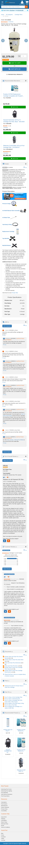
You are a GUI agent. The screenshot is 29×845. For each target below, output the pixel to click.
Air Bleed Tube (6, 217)
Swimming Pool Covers (6, 789)
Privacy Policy (4, 809)
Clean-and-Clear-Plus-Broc (11, 666)
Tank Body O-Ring (7, 224)
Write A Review (7, 569)
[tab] (14, 80)
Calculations (4, 802)
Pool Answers (4, 803)
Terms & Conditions (5, 827)
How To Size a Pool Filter (11, 705)
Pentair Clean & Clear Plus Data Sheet (14, 659)
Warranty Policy (4, 823)
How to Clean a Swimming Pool (12, 698)
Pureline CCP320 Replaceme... (21, 730)
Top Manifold (5, 238)
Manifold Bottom (6, 245)
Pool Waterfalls (4, 792)
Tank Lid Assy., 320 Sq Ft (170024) (15, 439)
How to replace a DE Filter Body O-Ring (14, 703)
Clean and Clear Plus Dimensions (13, 662)
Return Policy (4, 822)
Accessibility (4, 810)
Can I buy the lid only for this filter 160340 (12, 432)
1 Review (5, 127)
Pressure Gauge (6, 203)
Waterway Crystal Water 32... (21, 770)
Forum (2, 835)
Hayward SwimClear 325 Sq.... (8, 751)
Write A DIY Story (7, 460)
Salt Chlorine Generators (6, 794)
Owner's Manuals (5, 807)
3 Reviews (5, 153)
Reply (4, 335)
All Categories (9, 14)
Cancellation (4, 820)
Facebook (3, 836)
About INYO (3, 817)
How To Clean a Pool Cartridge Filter (13, 697)
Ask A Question (7, 326)
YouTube (3, 840)
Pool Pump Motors (5, 796)
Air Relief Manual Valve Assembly (11, 210)
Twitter (2, 838)
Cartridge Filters (18, 14)
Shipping (3, 818)
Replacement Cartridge (8, 231)
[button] (3, 40)
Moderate (5, 467)
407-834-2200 (20, 10)
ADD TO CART (15, 63)
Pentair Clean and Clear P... (8, 730)
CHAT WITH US (14, 69)
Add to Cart (14, 107)
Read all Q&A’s (7, 452)
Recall (2, 825)
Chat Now (12, 10)
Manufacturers (4, 805)
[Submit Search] (26, 7)
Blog (2, 833)
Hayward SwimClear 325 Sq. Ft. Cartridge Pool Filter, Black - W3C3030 (14, 120)
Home (2, 14)
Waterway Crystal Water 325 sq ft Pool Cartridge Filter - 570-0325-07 (13, 146)
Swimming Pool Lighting (6, 790)
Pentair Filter (15, 292)
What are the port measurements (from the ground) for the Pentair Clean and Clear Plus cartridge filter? (13, 355)
